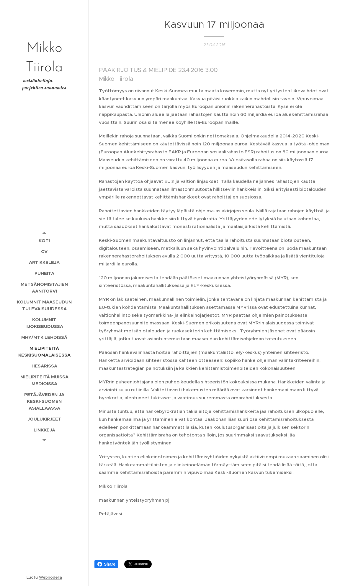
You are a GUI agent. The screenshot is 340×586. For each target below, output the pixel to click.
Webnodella (50, 577)
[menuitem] (44, 240)
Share (106, 564)
